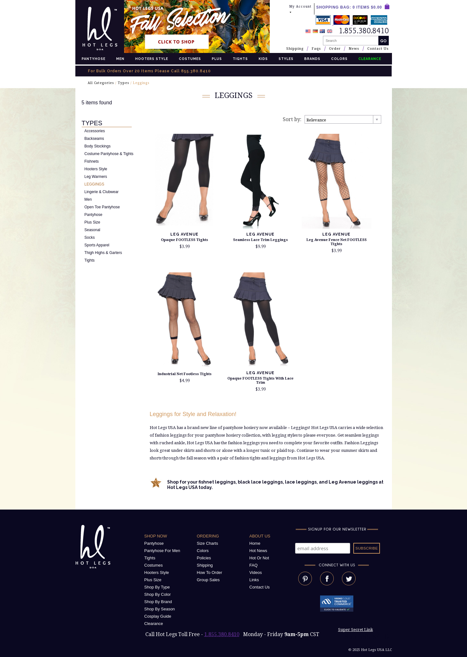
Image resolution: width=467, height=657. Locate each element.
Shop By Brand (158, 601)
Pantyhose (93, 59)
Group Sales (208, 579)
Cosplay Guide (157, 616)
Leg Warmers (96, 176)
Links (254, 579)
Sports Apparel (97, 245)
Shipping (295, 49)
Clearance (153, 623)
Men (120, 59)
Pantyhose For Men (162, 550)
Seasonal (92, 230)
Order (335, 49)
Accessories (95, 131)
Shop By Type (157, 587)
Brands (312, 59)
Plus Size (92, 222)
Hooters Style (151, 59)
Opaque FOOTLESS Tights (184, 240)
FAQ (253, 565)
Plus (217, 59)
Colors (339, 59)
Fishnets (92, 161)
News (354, 49)
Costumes (190, 59)
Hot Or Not (259, 558)
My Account (300, 9)
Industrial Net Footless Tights (184, 374)
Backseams (94, 138)
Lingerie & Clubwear (102, 192)
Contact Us (378, 49)
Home (255, 543)
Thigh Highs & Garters (103, 252)
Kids (263, 59)
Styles (286, 59)
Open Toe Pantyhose (102, 207)
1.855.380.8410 (221, 634)
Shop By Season (159, 609)
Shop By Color (157, 594)
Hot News (258, 550)
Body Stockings (98, 146)
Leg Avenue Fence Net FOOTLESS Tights (336, 242)
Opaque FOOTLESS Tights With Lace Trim (260, 380)
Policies (204, 558)
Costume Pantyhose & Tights (109, 154)
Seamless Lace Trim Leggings (260, 240)
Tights (240, 59)
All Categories (101, 83)
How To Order (209, 572)
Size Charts (207, 543)
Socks (90, 237)
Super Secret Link (355, 629)
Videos (255, 572)
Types (123, 83)
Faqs (316, 49)
